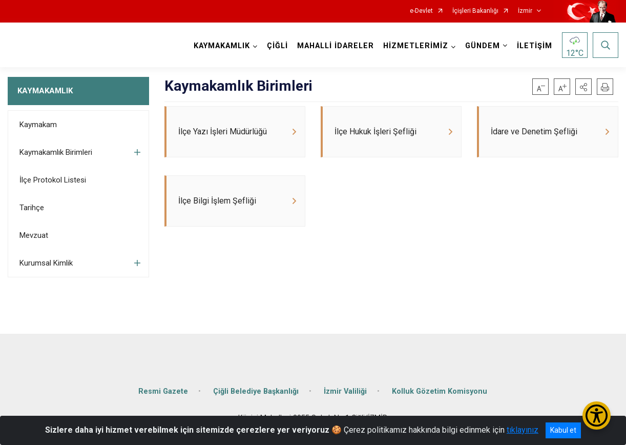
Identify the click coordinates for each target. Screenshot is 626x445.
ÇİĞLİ (277, 46)
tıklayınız (522, 430)
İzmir (525, 11)
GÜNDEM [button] (482, 46)
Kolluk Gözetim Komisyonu (439, 391)
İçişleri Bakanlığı (475, 11)
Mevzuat (33, 235)
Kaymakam (38, 124)
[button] (583, 86)
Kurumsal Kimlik (46, 263)
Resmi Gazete (163, 391)
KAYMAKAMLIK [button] (222, 46)
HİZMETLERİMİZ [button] (415, 46)
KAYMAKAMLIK (45, 90)
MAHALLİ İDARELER (335, 46)
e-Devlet (421, 11)
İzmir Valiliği (345, 391)
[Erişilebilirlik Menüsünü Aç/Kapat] (596, 415)
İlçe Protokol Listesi (52, 180)
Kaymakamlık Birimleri (55, 152)
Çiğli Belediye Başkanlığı (256, 391)
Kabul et (563, 430)
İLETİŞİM (534, 46)
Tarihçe (31, 207)
